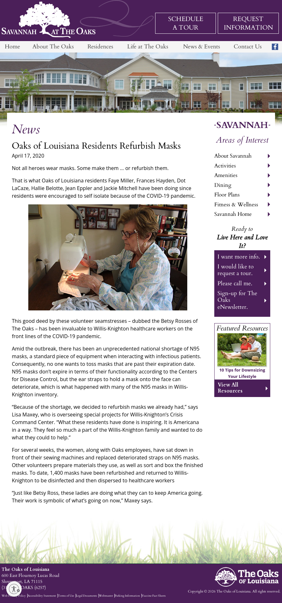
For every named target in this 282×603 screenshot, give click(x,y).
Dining (222, 185)
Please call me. (234, 283)
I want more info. (238, 257)
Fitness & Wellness (236, 204)
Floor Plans (227, 194)
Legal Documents (86, 596)
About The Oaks (53, 47)
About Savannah (232, 156)
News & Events (201, 47)
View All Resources (230, 387)
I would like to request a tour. (235, 270)
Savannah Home (233, 214)
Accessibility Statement (42, 596)
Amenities (225, 175)
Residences (100, 47)
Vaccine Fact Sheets (154, 596)
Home (12, 47)
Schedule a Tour (185, 23)
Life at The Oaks (147, 47)
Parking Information (127, 596)
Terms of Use (66, 596)
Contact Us (248, 47)
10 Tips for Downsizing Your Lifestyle (242, 373)
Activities (225, 165)
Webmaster (106, 596)
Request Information (248, 23)
